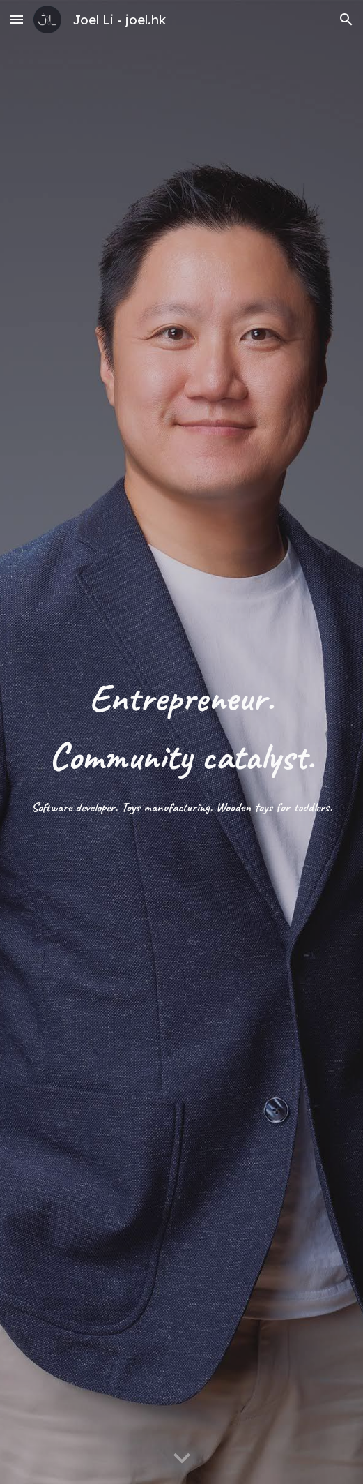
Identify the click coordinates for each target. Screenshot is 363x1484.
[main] (181, 742)
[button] (16, 19)
